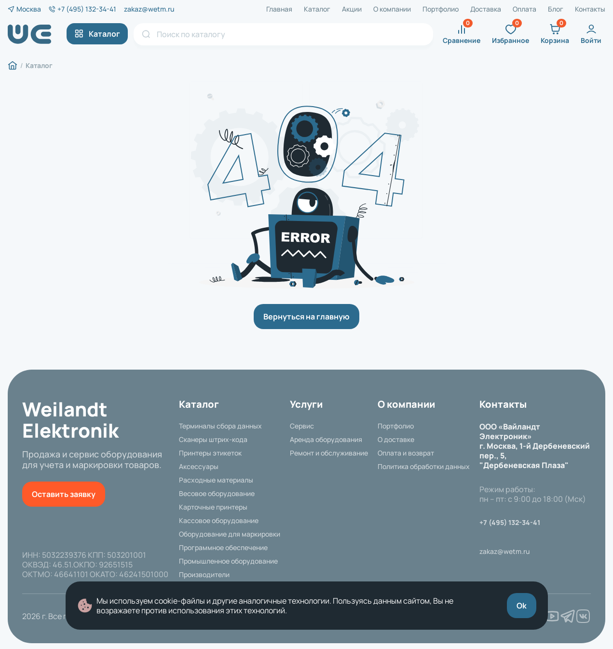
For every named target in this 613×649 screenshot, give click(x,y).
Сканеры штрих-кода (213, 439)
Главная (279, 9)
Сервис (302, 426)
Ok (522, 605)
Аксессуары (198, 466)
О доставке (396, 439)
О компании (392, 9)
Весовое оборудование (217, 493)
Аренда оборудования (326, 439)
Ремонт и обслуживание (329, 453)
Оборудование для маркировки (229, 534)
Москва (28, 9)
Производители (204, 574)
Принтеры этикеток (210, 453)
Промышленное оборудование (228, 561)
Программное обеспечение (223, 547)
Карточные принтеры (213, 507)
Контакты (590, 9)
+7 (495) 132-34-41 (86, 9)
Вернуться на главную (306, 316)
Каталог (317, 9)
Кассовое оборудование (219, 520)
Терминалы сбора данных (220, 426)
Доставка (485, 9)
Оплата (524, 9)
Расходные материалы (216, 480)
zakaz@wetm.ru (149, 9)
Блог (555, 9)
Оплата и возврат (406, 453)
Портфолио (440, 9)
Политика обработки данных (424, 466)
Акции (352, 9)
